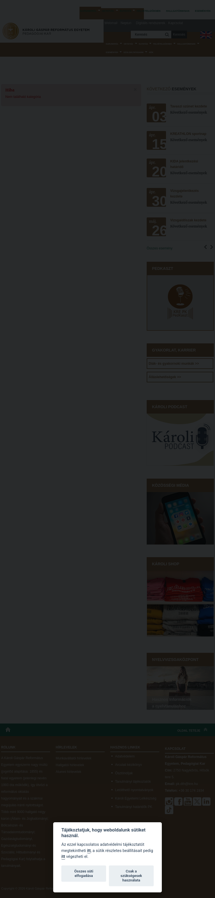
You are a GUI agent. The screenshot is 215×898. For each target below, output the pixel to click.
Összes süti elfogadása (83, 873)
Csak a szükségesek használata (131, 875)
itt (89, 850)
